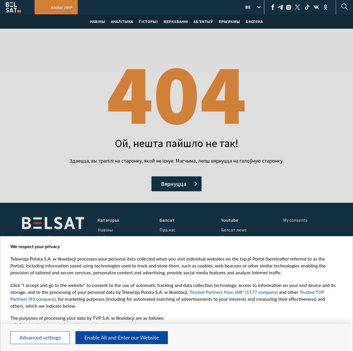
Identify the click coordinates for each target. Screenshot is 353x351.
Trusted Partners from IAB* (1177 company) (233, 292)
